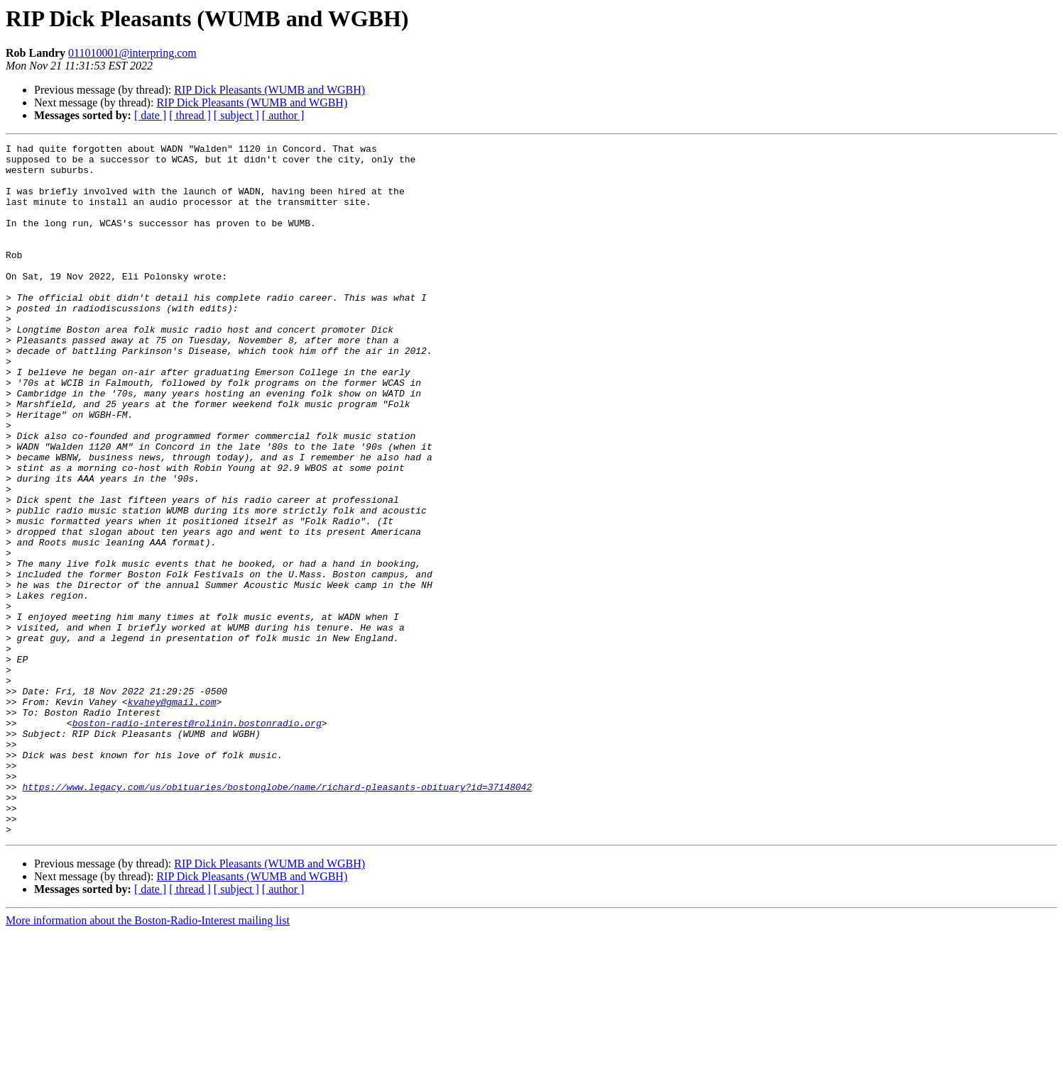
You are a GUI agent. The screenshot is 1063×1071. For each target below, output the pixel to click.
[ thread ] (190, 115)
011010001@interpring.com (132, 53)
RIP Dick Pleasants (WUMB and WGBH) (269, 90)
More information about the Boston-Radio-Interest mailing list (148, 1059)
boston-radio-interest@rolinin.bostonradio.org (197, 839)
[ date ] (150, 115)
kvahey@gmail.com (172, 814)
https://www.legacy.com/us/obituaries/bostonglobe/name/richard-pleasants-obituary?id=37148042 (277, 916)
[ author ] (283, 115)
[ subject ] (236, 115)
